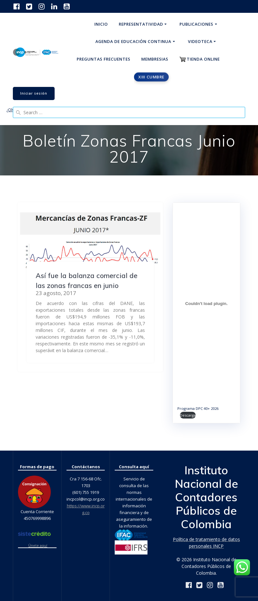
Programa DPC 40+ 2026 (197, 408)
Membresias (154, 59)
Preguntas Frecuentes (103, 59)
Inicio (101, 24)
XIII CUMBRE (151, 77)
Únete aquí (37, 545)
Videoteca (200, 41)
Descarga (188, 415)
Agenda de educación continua (133, 41)
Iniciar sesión (33, 93)
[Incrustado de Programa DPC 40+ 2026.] (206, 303)
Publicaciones (196, 24)
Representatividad (141, 24)
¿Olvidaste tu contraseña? (29, 110)
